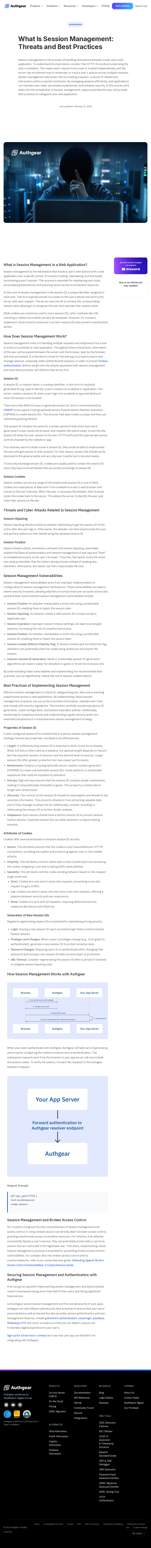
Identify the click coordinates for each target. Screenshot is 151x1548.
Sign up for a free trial (20, 1335)
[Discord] (13, 1405)
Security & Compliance (113, 1524)
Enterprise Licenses (136, 1524)
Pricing (105, 6)
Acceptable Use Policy (53, 1524)
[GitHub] (20, 1405)
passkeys (98, 1318)
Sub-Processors (92, 1524)
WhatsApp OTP (16, 1323)
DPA (79, 1524)
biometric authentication (62, 1318)
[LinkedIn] (6, 1405)
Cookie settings (140, 1527)
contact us (43, 1335)
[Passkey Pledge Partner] (27, 1414)
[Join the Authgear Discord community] (130, 265)
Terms (37, 1524)
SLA (127, 1527)
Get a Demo (122, 5)
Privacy (70, 1524)
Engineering (75, 24)
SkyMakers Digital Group (18, 1398)
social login (85, 1318)
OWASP (8, 410)
